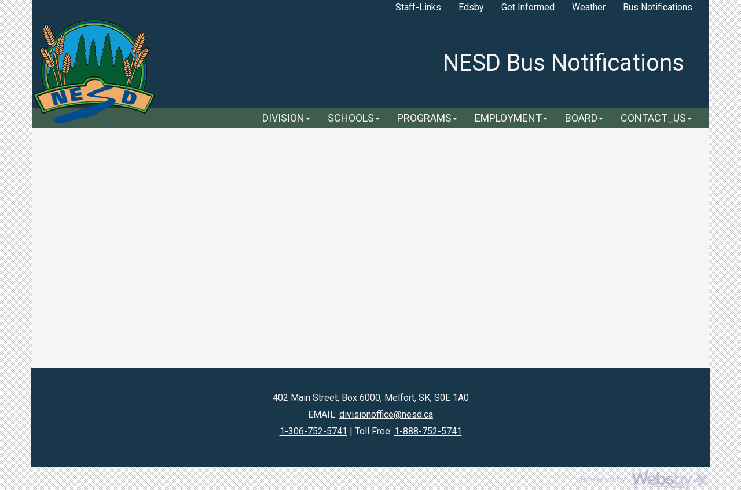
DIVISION (286, 118)
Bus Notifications (657, 7)
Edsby (471, 7)
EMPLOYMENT (511, 118)
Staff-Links (418, 7)
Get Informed (528, 7)
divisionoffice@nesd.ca (386, 414)
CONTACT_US (656, 118)
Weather (589, 7)
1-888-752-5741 (428, 431)
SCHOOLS (354, 118)
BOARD (584, 118)
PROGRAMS (427, 118)
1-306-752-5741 (313, 431)
